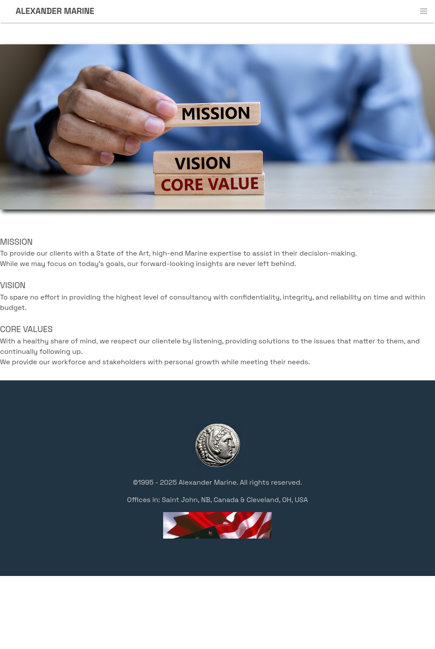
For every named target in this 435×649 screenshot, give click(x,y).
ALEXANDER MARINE (55, 11)
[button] (423, 11)
